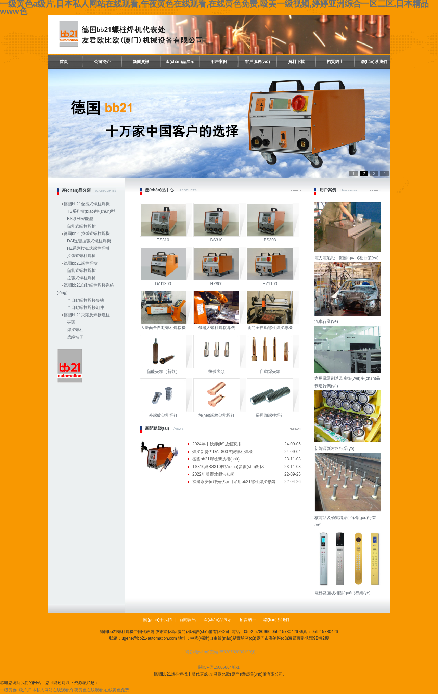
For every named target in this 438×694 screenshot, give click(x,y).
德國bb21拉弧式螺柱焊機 (87, 233)
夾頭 (71, 322)
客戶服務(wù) (257, 61)
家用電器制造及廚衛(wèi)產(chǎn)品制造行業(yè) (348, 378)
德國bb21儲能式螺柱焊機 (87, 204)
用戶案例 (218, 61)
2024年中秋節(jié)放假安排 (216, 444)
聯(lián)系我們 (374, 61)
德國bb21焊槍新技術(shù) (216, 459)
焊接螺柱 (75, 329)
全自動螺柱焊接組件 (85, 307)
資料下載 (296, 61)
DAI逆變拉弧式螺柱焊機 (89, 241)
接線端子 (75, 337)
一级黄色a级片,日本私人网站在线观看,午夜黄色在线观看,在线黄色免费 (64, 689)
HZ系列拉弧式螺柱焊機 (88, 248)
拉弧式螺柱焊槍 (81, 255)
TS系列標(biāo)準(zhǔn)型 (91, 211)
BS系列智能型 (80, 218)
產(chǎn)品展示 (179, 61)
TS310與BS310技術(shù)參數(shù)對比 (228, 466)
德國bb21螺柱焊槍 (81, 263)
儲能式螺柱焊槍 (81, 226)
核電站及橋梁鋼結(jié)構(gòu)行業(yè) (348, 517)
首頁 (64, 61)
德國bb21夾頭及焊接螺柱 (87, 315)
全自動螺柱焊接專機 (85, 300)
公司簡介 (102, 61)
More (295, 190)
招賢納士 (335, 61)
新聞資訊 (141, 61)
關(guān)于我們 (157, 619)
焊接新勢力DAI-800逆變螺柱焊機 (222, 451)
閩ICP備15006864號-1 (219, 667)
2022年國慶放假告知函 (213, 474)
